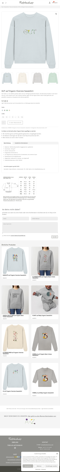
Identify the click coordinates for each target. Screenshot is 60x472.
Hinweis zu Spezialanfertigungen (15, 462)
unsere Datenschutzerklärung (18, 235)
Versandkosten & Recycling (15, 459)
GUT (46, 127)
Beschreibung (7, 143)
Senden (54, 237)
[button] (57, 453)
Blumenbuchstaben (41, 127)
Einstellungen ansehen (51, 466)
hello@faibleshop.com (47, 444)
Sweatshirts (6, 6)
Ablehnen (39, 466)
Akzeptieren (28, 466)
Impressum (43, 469)
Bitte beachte (13, 235)
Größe (3, 113)
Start (2, 6)
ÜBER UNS (15, 442)
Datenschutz (38, 469)
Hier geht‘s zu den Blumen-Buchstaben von (42, 416)
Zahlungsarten (10, 457)
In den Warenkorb (15, 123)
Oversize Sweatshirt (14, 6)
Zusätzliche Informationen (21, 143)
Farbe (3, 107)
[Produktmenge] (4, 123)
